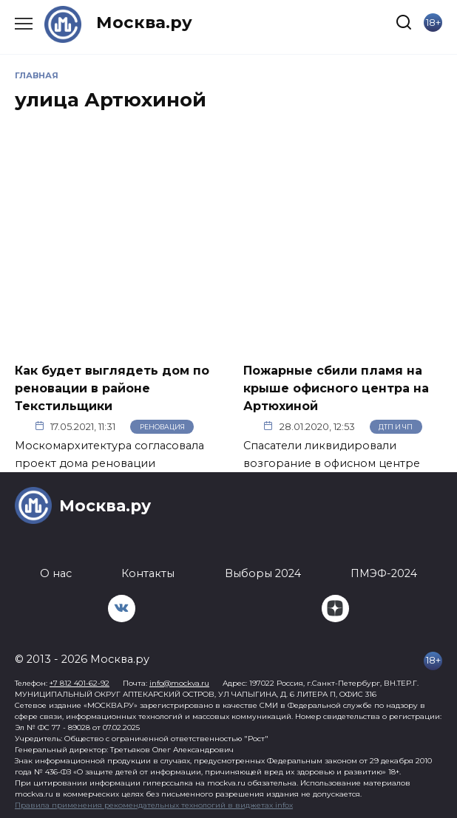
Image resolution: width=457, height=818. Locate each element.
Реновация (162, 427)
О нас (56, 573)
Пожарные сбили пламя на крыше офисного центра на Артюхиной (336, 387)
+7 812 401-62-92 (79, 683)
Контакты (148, 573)
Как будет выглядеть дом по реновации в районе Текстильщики (112, 387)
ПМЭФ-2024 (384, 573)
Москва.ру (144, 22)
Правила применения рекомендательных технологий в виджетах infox (154, 805)
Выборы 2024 (263, 573)
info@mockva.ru (179, 683)
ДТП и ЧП (396, 427)
